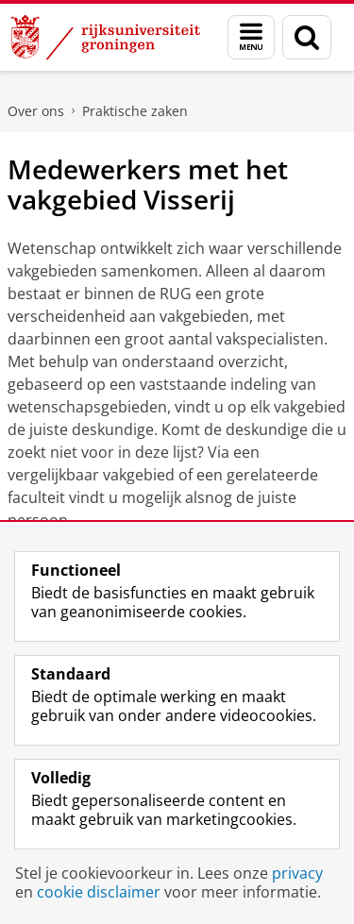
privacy (297, 873)
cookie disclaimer (98, 892)
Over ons (36, 111)
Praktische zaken (135, 111)
